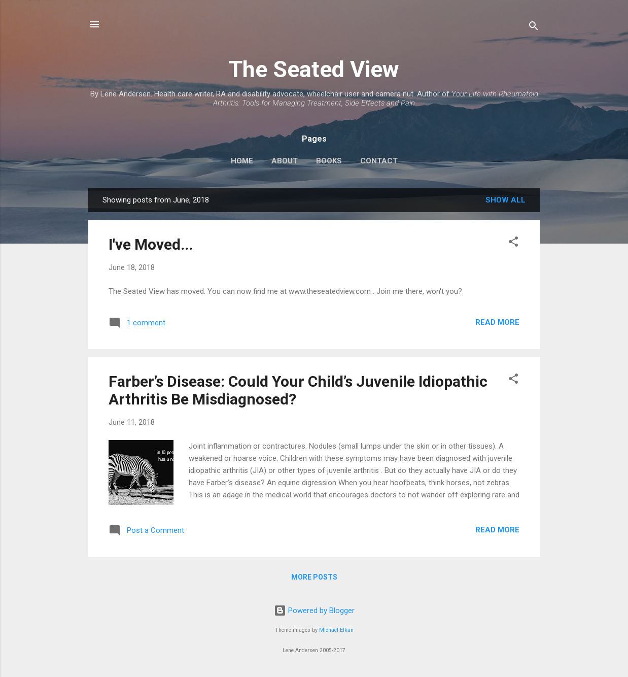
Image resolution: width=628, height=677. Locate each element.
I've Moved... (151, 244)
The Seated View (314, 69)
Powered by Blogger (314, 610)
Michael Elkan (336, 630)
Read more (497, 322)
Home (242, 160)
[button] (513, 243)
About (284, 160)
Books (329, 160)
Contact (379, 160)
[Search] (534, 27)
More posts (314, 577)
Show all (505, 200)
